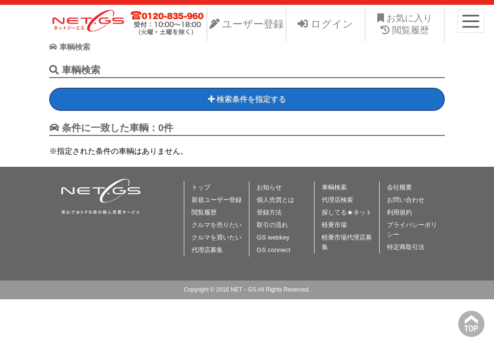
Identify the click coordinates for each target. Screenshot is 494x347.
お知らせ (269, 187)
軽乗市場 (334, 224)
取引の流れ (272, 224)
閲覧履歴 (204, 212)
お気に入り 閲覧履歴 (404, 24)
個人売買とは (275, 199)
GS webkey (273, 237)
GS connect (273, 250)
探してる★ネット (347, 212)
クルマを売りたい (217, 224)
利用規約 (399, 212)
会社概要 (399, 187)
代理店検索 (337, 199)
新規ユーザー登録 (217, 199)
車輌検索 (334, 187)
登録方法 (269, 212)
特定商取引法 (406, 247)
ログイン (325, 24)
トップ (201, 187)
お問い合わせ (406, 199)
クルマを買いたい (217, 237)
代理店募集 (207, 250)
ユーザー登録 (246, 24)
